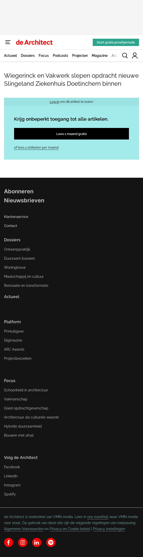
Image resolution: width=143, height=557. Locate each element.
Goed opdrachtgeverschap (26, 408)
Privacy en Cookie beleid (70, 529)
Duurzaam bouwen (19, 258)
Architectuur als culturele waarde (31, 417)
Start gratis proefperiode (116, 42)
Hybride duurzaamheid (23, 426)
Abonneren (18, 191)
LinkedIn (11, 476)
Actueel (10, 56)
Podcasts (60, 56)
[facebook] (8, 542)
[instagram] (22, 542)
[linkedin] (36, 542)
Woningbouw (15, 267)
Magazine (100, 56)
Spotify (10, 494)
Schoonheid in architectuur (26, 390)
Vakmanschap (15, 399)
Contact (10, 225)
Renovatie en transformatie (26, 286)
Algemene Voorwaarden (24, 529)
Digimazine (13, 340)
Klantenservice (16, 216)
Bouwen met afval (19, 435)
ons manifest (97, 517)
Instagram (12, 485)
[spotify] (50, 542)
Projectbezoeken (17, 358)
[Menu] (8, 42)
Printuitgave (14, 331)
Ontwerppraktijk (17, 249)
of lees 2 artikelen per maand (36, 147)
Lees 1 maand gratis (71, 134)
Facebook (12, 467)
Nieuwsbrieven (24, 200)
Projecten (80, 56)
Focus (44, 56)
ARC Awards (14, 349)
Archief (117, 56)
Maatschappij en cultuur (24, 276)
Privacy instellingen (109, 529)
